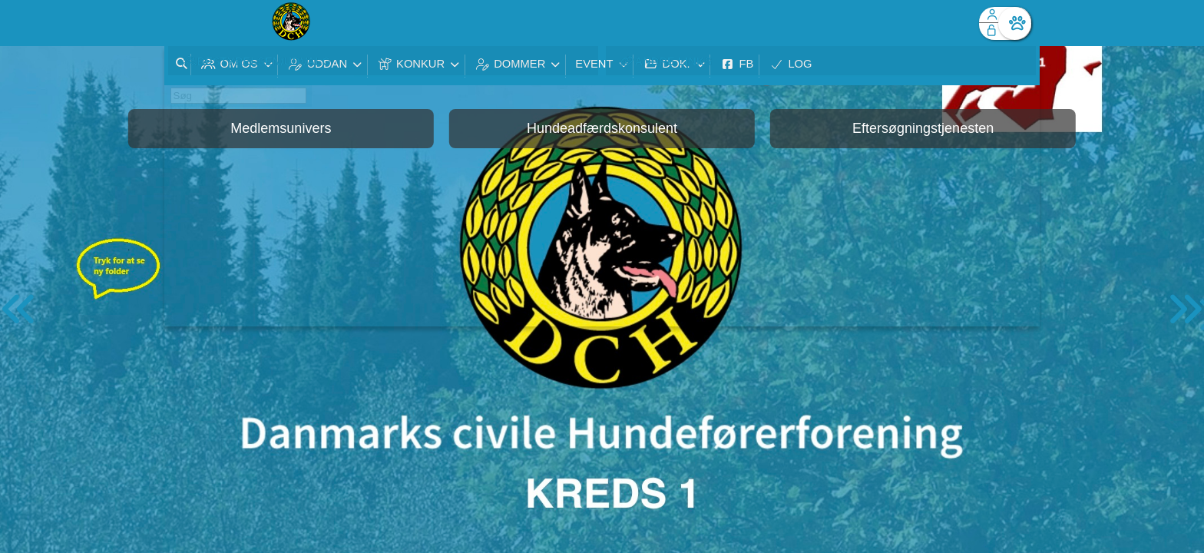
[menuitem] (187, 23)
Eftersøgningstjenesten (923, 128)
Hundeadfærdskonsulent (602, 128)
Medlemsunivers (280, 128)
